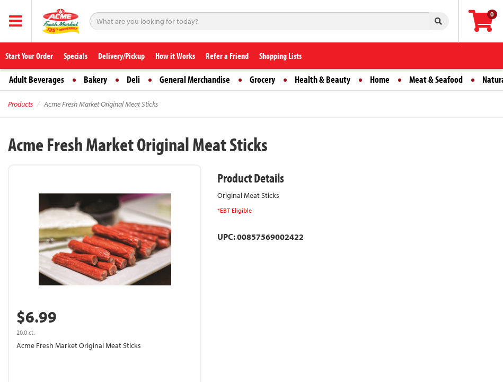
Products (20, 104)
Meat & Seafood (436, 79)
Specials (75, 55)
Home (380, 79)
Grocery (262, 79)
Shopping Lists (280, 55)
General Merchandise (195, 79)
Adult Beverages (36, 79)
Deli (133, 79)
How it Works (175, 55)
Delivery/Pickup (121, 55)
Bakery (95, 79)
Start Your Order (29, 55)
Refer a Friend (227, 55)
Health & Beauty (322, 79)
